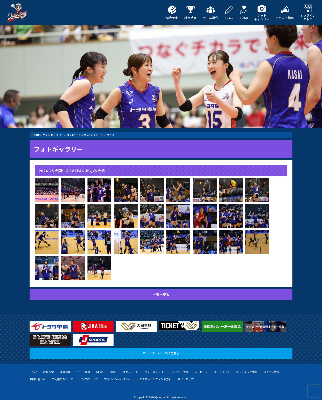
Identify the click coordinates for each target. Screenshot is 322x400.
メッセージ (201, 368)
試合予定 (172, 12)
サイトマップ (186, 375)
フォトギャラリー (261, 12)
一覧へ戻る (161, 294)
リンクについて (88, 375)
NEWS (228, 12)
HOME (36, 135)
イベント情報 (285, 12)
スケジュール (130, 368)
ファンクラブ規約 (246, 368)
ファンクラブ (222, 368)
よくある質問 (271, 368)
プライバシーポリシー (117, 375)
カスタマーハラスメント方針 (154, 375)
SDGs (244, 12)
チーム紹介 (210, 12)
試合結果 (190, 12)
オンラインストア (308, 12)
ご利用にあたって (62, 375)
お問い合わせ (38, 375)
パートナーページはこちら (161, 349)
